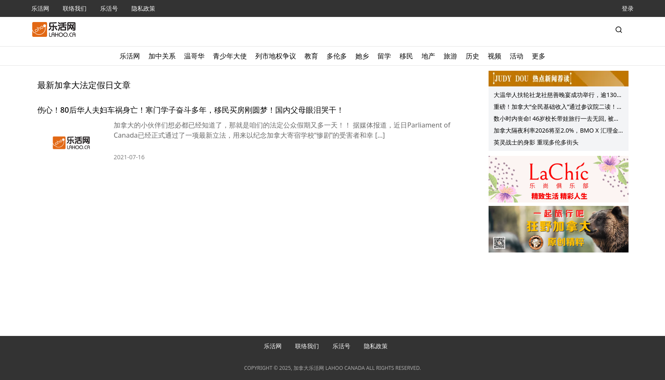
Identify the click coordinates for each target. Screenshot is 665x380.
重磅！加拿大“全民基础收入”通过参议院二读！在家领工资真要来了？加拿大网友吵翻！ (558, 108)
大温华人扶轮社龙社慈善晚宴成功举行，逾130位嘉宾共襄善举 (558, 96)
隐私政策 (143, 8)
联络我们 (75, 8)
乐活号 (109, 8)
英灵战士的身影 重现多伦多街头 (536, 142)
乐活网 (40, 8)
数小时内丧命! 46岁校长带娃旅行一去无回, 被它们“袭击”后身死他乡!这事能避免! (557, 119)
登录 (628, 8)
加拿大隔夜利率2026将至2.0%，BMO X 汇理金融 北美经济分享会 (556, 131)
